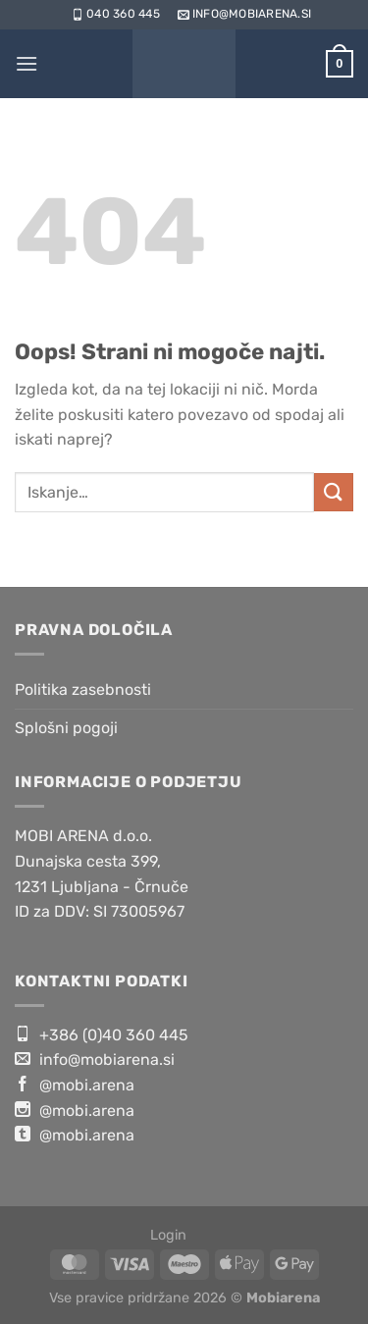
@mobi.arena (74, 1084)
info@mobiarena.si (243, 14)
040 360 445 (114, 14)
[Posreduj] (333, 492)
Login (168, 1235)
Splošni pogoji (66, 727)
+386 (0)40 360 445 (101, 1034)
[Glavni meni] (26, 63)
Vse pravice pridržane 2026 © (184, 1298)
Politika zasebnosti (83, 689)
